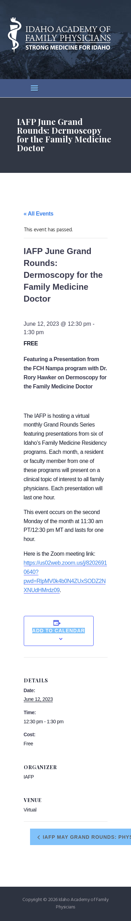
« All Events (38, 214)
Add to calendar (58, 630)
